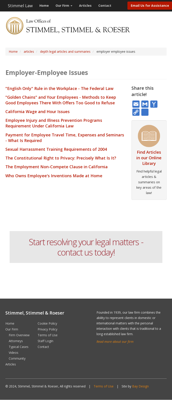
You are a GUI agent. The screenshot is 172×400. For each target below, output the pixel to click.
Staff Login (45, 341)
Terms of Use (48, 335)
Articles (85, 5)
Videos (13, 352)
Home (44, 5)
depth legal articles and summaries (65, 51)
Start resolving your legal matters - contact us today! (86, 247)
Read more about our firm (115, 341)
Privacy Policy (47, 329)
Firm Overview (19, 335)
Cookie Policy (47, 323)
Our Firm (64, 5)
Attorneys (16, 341)
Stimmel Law (20, 5)
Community (17, 358)
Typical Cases (18, 347)
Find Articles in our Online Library (148, 157)
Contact (104, 5)
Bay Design (140, 386)
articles (29, 51)
